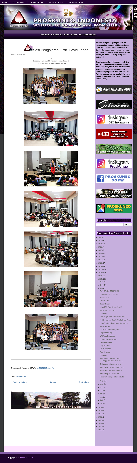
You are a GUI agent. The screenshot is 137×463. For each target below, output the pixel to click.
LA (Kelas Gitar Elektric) (108, 339)
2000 (100, 427)
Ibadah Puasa (105, 304)
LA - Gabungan (105, 349)
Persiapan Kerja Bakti (107, 310)
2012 (100, 407)
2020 (100, 257)
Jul (101, 387)
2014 (100, 276)
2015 (100, 273)
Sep (102, 381)
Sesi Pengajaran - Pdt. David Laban (112, 317)
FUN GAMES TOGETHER (109, 291)
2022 (100, 250)
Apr (101, 397)
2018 (100, 263)
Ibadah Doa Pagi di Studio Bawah (112, 367)
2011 (100, 411)
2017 (100, 266)
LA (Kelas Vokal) (106, 342)
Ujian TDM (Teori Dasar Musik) (111, 307)
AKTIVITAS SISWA (56, 2)
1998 (100, 430)
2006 (100, 420)
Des (102, 282)
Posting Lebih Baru (19, 382)
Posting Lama (84, 382)
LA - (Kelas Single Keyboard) (110, 330)
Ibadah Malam (105, 326)
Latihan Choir (104, 301)
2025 (100, 241)
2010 (100, 414)
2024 (100, 244)
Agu (102, 384)
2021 (100, 253)
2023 (100, 247)
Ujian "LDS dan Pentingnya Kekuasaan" (114, 323)
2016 (100, 269)
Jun (101, 390)
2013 (100, 279)
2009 (100, 417)
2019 (100, 260)
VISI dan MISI (18, 2)
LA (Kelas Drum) (106, 333)
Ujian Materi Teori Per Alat (109, 294)
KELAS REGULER (36, 2)
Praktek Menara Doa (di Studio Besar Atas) (115, 320)
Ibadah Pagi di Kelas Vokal (109, 374)
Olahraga (103, 314)
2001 (100, 423)
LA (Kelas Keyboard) (107, 336)
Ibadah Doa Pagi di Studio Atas (111, 370)
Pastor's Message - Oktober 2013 (112, 377)
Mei (101, 394)
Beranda (53, 382)
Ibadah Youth (104, 297)
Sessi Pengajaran (22, 376)
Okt (101, 288)
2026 (100, 237)
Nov (102, 285)
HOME (4, 2)
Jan (101, 403)
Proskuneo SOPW (26, 458)
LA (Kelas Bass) (105, 346)
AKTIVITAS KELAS (76, 2)
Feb (102, 400)
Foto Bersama (105, 352)
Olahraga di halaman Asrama (110, 364)
